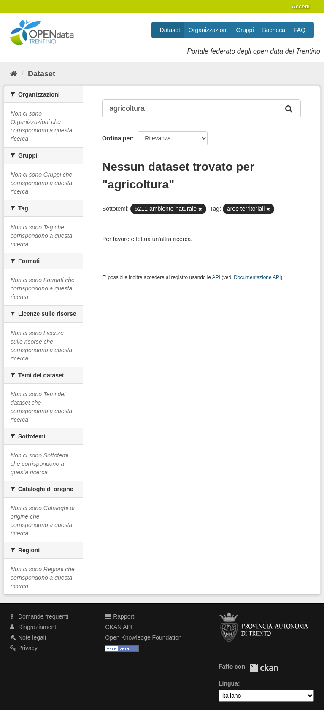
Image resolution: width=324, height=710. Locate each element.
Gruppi (245, 30)
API (216, 277)
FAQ (299, 30)
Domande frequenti (39, 616)
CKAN (263, 667)
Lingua (228, 683)
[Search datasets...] (190, 108)
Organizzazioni (208, 30)
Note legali (28, 637)
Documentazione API (257, 277)
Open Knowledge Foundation (143, 637)
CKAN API (118, 627)
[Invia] (289, 108)
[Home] (13, 74)
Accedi (301, 6)
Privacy (24, 648)
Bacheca (273, 30)
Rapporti (120, 616)
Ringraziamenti (33, 627)
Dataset (170, 30)
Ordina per (117, 138)
